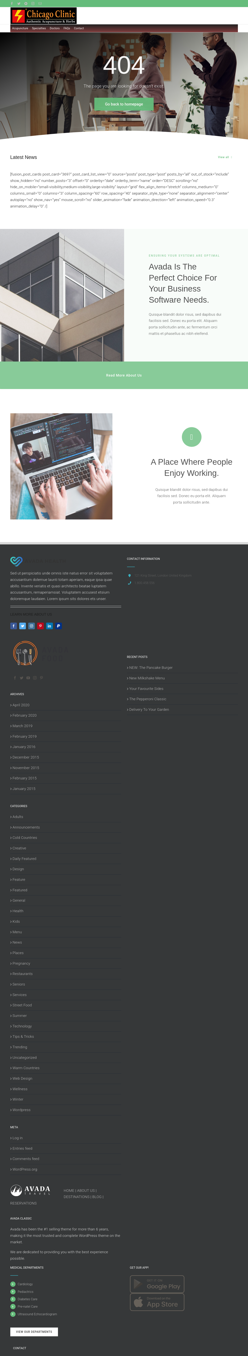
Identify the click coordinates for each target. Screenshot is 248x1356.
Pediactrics (25, 1292)
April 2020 (21, 705)
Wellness (20, 1089)
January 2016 (24, 746)
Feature (19, 879)
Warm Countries (26, 1068)
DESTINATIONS (77, 1197)
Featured (20, 890)
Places (18, 953)
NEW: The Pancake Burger (151, 667)
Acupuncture (20, 28)
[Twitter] (22, 626)
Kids (16, 921)
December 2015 (26, 757)
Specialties (39, 28)
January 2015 (24, 788)
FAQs (67, 28)
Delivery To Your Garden (149, 709)
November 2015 (26, 768)
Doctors (55, 28)
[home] (38, 559)
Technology (22, 1026)
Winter (18, 1099)
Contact (79, 28)
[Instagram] (31, 626)
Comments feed (26, 1159)
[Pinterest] (40, 626)
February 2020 (25, 715)
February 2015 (25, 778)
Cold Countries (25, 837)
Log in (18, 1138)
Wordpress (22, 1110)
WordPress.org (25, 1169)
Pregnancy (21, 963)
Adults (18, 816)
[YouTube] (28, 678)
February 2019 (25, 736)
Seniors (19, 984)
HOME (69, 1190)
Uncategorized (25, 1057)
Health (18, 911)
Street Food (22, 1005)
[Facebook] (13, 626)
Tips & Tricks (23, 1036)
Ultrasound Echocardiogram (37, 1314)
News (17, 942)
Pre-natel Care (28, 1306)
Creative (19, 848)
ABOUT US (86, 1190)
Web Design (22, 1078)
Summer (20, 1015)
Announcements (26, 827)
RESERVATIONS (23, 1203)
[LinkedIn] (49, 626)
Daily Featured (24, 858)
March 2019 (23, 726)
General (19, 900)
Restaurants (23, 973)
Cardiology (25, 1284)
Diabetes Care (27, 1299)
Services (20, 995)
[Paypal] (58, 626)
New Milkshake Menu (147, 678)
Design (18, 869)
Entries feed (22, 1148)
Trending (20, 1047)
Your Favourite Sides (146, 688)
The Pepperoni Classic (148, 699)
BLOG (97, 1197)
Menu (17, 932)
